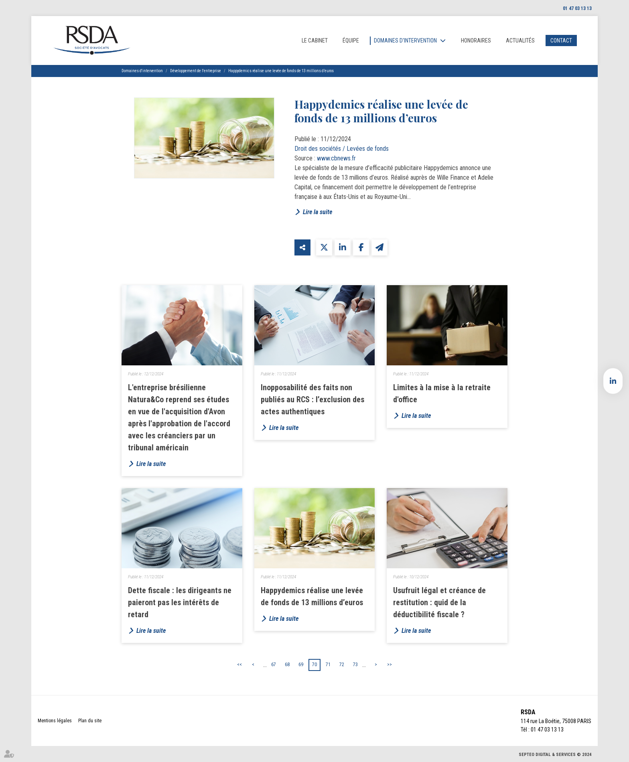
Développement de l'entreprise (195, 71)
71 (328, 664)
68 (287, 664)
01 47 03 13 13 (577, 8)
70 (314, 664)
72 (341, 664)
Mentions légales (55, 720)
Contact (561, 40)
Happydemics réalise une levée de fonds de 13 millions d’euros (281, 71)
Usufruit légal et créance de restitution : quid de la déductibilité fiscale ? (439, 602)
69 (300, 664)
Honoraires (476, 40)
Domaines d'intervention (405, 40)
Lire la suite (317, 212)
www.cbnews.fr (336, 158)
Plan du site (89, 720)
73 (355, 664)
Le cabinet (315, 40)
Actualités (520, 40)
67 (273, 664)
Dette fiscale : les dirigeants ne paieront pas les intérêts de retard (179, 602)
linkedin (613, 381)
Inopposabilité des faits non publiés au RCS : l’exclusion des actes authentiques (312, 399)
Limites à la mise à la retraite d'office (442, 393)
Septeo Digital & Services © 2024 (555, 754)
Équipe (351, 40)
